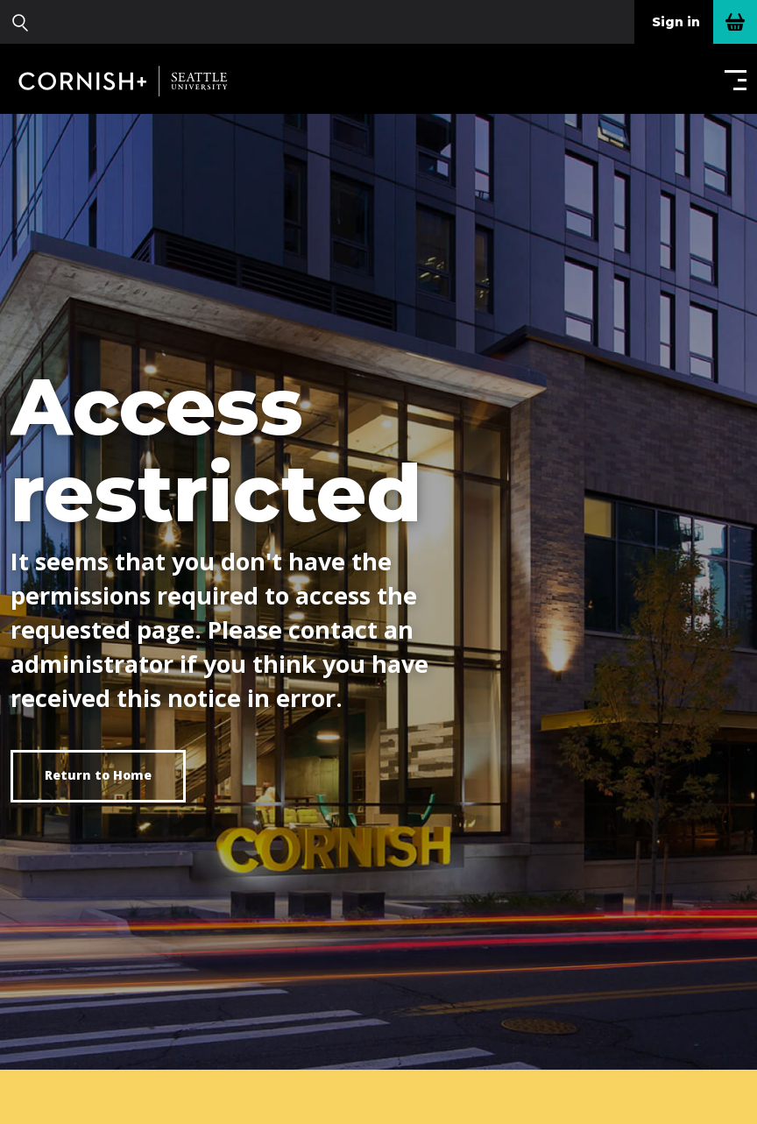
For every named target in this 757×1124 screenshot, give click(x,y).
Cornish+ (133, 80)
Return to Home (98, 775)
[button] (732, 79)
